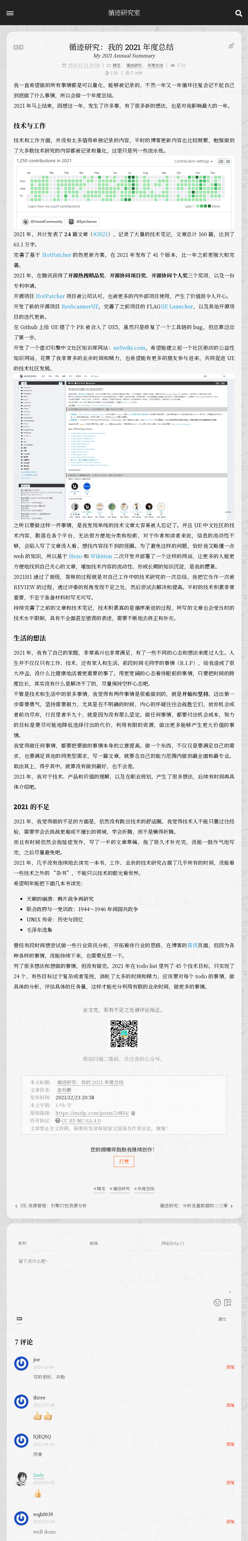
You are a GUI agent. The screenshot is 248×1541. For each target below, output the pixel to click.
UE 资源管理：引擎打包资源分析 (51, 1205)
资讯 (192, 945)
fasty (38, 1475)
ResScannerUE (79, 306)
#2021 (100, 234)
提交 (222, 1319)
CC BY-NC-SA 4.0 (81, 1120)
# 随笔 (99, 1188)
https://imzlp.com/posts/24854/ (92, 1112)
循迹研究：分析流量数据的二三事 (196, 1205)
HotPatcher (56, 254)
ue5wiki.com (129, 347)
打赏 (124, 1161)
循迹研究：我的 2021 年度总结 (90, 1082)
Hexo (75, 556)
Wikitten (101, 556)
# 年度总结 (144, 1188)
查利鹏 (64, 1089)
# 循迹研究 (120, 1188)
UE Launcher (176, 306)
